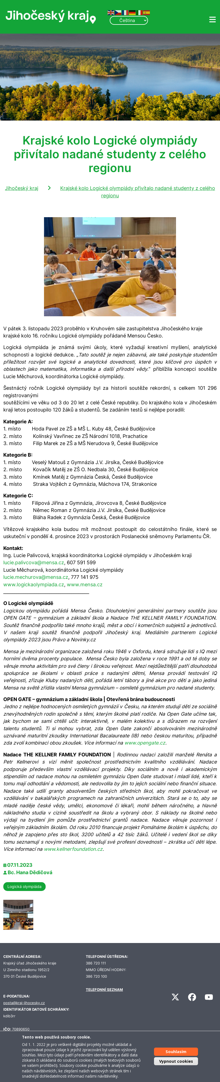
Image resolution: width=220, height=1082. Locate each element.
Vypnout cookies (176, 1061)
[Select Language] (129, 20)
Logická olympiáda (24, 886)
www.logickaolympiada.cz (33, 584)
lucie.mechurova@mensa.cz (35, 577)
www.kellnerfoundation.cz (73, 849)
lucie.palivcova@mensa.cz (33, 562)
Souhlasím (176, 1051)
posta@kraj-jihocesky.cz (24, 1003)
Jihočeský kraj (21, 188)
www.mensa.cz (85, 584)
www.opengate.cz (144, 743)
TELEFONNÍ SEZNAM (104, 990)
